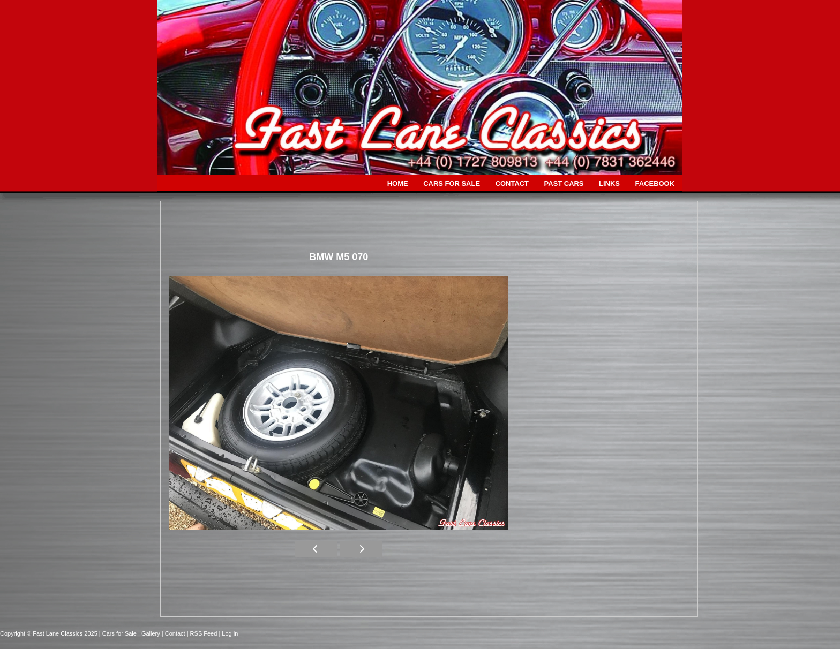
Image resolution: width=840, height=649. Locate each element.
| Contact (174, 633)
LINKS (609, 183)
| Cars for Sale (118, 633)
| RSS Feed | (204, 633)
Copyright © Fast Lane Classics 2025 (49, 633)
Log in (230, 633)
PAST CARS (564, 183)
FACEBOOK (654, 183)
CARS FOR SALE (451, 183)
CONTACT (512, 183)
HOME (397, 183)
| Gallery (150, 633)
